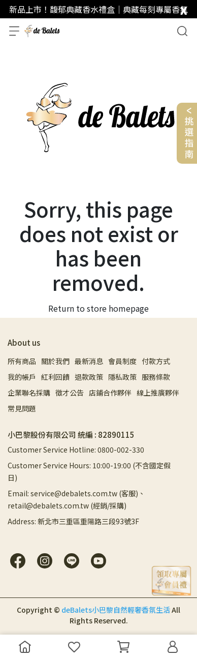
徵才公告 (69, 392)
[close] (183, 8)
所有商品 (22, 361)
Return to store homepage (98, 308)
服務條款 (156, 377)
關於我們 (55, 361)
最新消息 (89, 361)
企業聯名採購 (29, 392)
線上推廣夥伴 (158, 392)
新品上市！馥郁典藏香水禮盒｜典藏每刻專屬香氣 (98, 9)
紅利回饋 (55, 377)
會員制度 (122, 361)
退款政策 (89, 377)
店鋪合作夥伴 (110, 392)
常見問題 (22, 408)
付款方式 (156, 361)
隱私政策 (122, 377)
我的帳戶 (22, 377)
